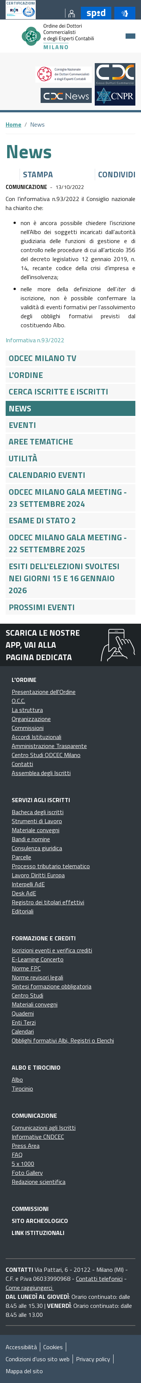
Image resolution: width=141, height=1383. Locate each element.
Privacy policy (93, 1358)
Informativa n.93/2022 (35, 340)
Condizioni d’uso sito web (38, 1358)
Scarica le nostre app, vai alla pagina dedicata (43, 645)
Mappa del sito (24, 1370)
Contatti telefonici (99, 1278)
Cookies (53, 1346)
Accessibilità (21, 1346)
